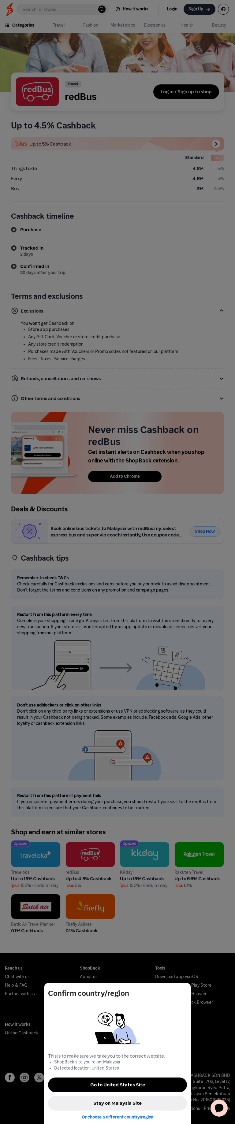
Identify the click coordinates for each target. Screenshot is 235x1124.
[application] (219, 1108)
